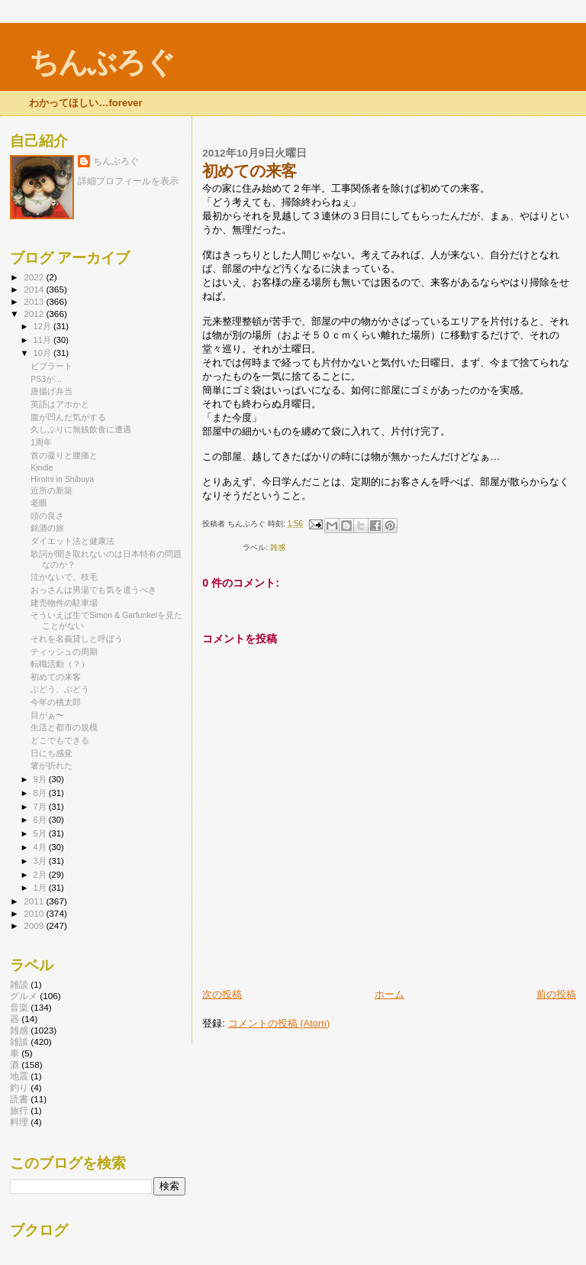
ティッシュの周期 (64, 651)
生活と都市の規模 (64, 727)
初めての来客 (56, 676)
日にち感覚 (51, 753)
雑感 (277, 547)
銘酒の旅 (47, 527)
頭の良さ (47, 515)
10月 (43, 353)
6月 (41, 819)
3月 (41, 860)
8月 (41, 793)
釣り (19, 1087)
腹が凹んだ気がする (68, 417)
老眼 (39, 502)
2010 (35, 913)
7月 (41, 806)
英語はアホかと (60, 404)
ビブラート (51, 365)
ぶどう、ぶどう (60, 689)
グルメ (23, 996)
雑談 (19, 1042)
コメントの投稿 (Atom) (279, 1023)
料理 (19, 1122)
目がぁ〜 (47, 715)
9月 (41, 779)
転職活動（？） (60, 663)
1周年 (41, 442)
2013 (35, 301)
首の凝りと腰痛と (64, 455)
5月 (41, 833)
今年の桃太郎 (56, 702)
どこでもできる (60, 740)
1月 (41, 887)
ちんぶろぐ (101, 62)
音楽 (19, 1007)
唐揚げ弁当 (51, 391)
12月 (43, 326)
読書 (19, 1099)
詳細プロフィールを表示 (128, 181)
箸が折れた (51, 765)
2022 (35, 277)
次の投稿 (222, 994)
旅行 (19, 1110)
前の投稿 (556, 994)
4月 (41, 847)
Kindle (42, 467)
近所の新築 (51, 490)
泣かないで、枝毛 (64, 576)
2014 (35, 289)
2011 (35, 901)
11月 (43, 340)
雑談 (19, 984)
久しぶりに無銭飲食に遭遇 (81, 429)
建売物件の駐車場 (64, 602)
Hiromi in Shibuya (62, 479)
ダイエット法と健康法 (72, 540)
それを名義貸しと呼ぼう (77, 638)
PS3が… (47, 378)
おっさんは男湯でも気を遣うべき (93, 589)
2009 (35, 925)
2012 (35, 314)
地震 (19, 1076)
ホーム (389, 994)
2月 (41, 874)
